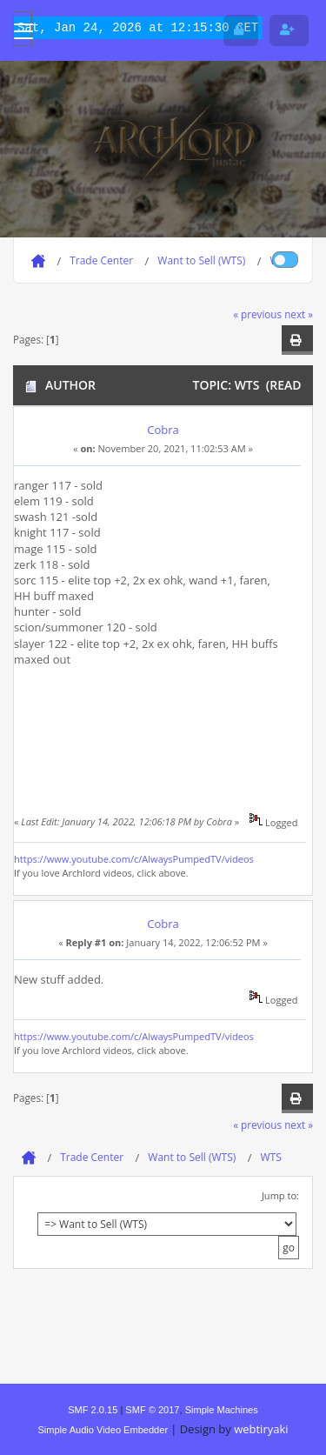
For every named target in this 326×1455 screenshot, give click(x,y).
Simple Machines (221, 1410)
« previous (257, 314)
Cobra (163, 429)
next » (298, 314)
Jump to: (280, 1195)
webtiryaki (261, 1429)
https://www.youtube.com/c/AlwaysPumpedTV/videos (134, 858)
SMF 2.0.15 (92, 1410)
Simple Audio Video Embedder (102, 1430)
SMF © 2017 (152, 1410)
